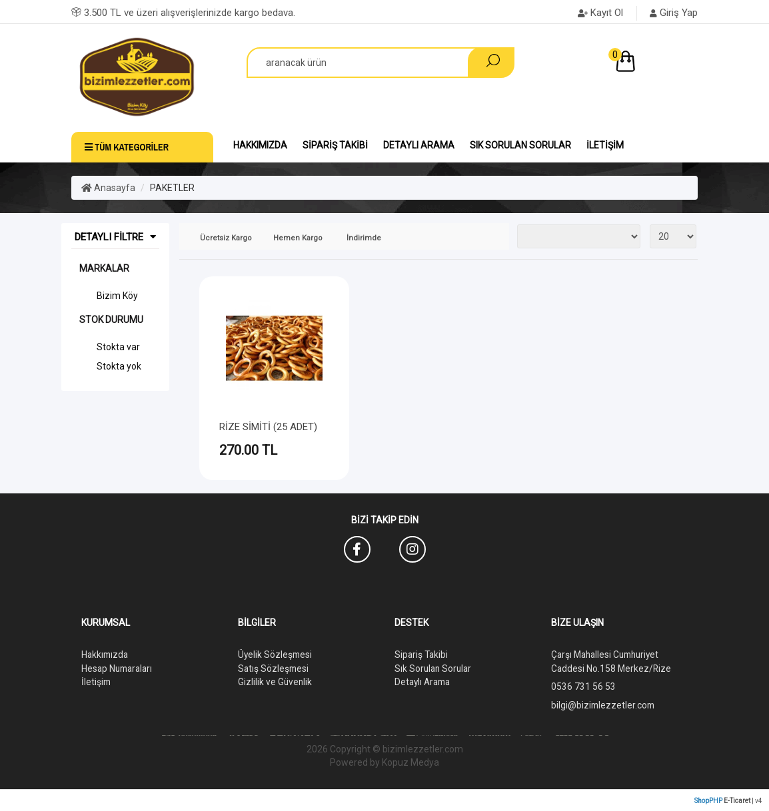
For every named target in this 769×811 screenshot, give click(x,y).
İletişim (605, 145)
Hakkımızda (260, 145)
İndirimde (364, 238)
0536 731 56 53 (583, 685)
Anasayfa (108, 187)
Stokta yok (119, 366)
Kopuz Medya (410, 761)
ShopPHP (708, 799)
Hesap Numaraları (119, 668)
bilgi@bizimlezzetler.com (604, 703)
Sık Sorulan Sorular (520, 145)
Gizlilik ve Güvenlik (275, 681)
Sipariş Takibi (335, 145)
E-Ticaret (737, 799)
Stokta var (118, 347)
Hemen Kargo (298, 238)
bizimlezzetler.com (423, 747)
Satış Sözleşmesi (274, 668)
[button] (654, 64)
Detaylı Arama (418, 145)
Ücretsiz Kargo (226, 238)
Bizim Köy (117, 295)
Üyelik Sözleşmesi (276, 654)
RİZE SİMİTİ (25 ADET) (268, 427)
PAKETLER (172, 187)
